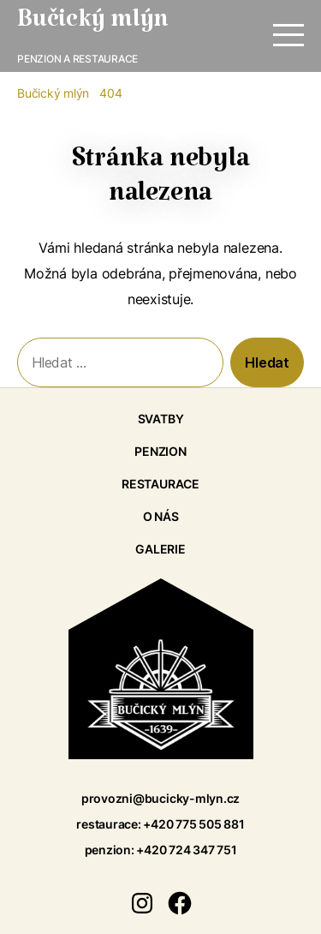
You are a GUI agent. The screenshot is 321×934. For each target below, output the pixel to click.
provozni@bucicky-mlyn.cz (160, 798)
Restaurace (160, 483)
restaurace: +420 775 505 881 (160, 824)
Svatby (161, 418)
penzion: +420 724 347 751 (161, 849)
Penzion (160, 451)
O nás (161, 516)
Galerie (160, 549)
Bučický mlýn (93, 26)
